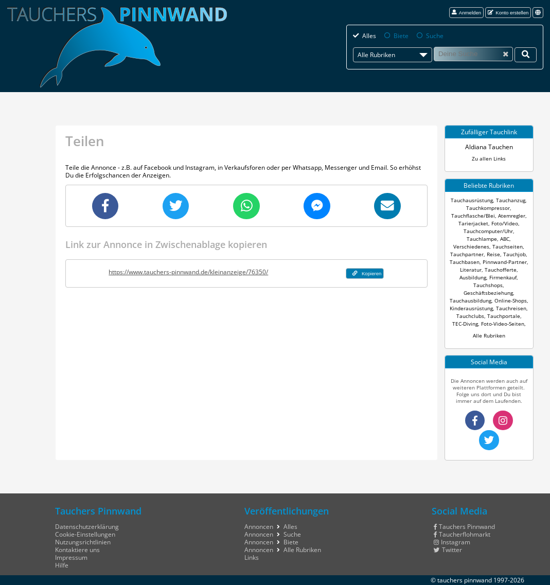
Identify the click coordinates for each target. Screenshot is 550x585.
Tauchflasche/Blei (473, 215)
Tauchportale (503, 316)
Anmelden (466, 12)
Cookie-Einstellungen (85, 534)
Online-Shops (510, 300)
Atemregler (511, 215)
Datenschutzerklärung (87, 526)
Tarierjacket (473, 223)
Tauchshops (488, 285)
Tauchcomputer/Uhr (488, 231)
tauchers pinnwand (464, 580)
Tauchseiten (507, 246)
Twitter (448, 550)
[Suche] (473, 54)
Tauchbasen (465, 262)
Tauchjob (514, 254)
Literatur (471, 270)
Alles (369, 36)
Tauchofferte (501, 270)
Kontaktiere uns (77, 550)
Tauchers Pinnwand (464, 526)
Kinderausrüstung (471, 308)
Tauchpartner (467, 254)
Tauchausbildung (470, 300)
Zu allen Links (489, 158)
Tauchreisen (511, 308)
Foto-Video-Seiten (502, 324)
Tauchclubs (470, 316)
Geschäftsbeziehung (488, 293)
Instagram (452, 542)
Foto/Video (504, 223)
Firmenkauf (503, 277)
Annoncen (258, 526)
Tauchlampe (482, 239)
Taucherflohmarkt (462, 534)
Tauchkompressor (488, 208)
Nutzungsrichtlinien (83, 542)
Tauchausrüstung (472, 200)
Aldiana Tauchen (489, 147)
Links (251, 557)
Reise (493, 254)
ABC (504, 239)
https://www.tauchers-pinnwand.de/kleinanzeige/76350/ (188, 272)
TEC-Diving (465, 324)
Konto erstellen (508, 12)
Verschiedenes (471, 246)
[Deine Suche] (525, 54)
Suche (434, 36)
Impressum (71, 557)
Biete (401, 36)
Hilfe (61, 565)
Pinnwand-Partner (505, 262)
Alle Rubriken (489, 335)
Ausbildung (472, 277)
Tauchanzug (510, 200)
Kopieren (367, 273)
